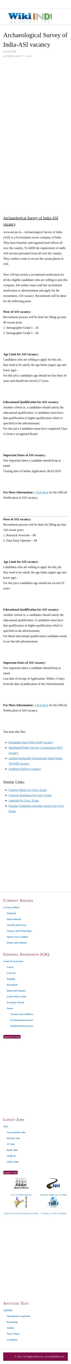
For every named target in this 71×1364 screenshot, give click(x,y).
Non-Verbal (13, 1333)
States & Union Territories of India (21, 1206)
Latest (10, 967)
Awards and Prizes (17, 925)
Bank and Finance (16, 990)
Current (11, 973)
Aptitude (7, 1310)
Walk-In (11, 1155)
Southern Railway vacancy (25, 768)
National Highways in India (53, 1187)
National (11, 913)
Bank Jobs (12, 1150)
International (14, 919)
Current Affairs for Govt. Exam (28, 790)
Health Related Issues (21, 1025)
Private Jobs (13, 1138)
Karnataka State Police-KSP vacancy (31, 742)
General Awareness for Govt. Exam (30, 795)
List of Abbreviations (21, 1187)
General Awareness (13, 961)
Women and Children (21, 1014)
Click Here (41, 492)
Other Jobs (13, 1161)
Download (12, 984)
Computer (12, 1339)
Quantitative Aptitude (18, 1316)
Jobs (5, 1126)
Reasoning (12, 1322)
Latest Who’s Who (16, 996)
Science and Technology (19, 930)
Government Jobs (16, 1132)
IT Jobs (11, 1144)
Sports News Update (17, 936)
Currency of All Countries (53, 1206)
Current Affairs (11, 907)
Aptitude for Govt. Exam (24, 800)
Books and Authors (17, 942)
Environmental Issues (21, 1020)
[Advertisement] (35, 99)
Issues (10, 1008)
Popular (11, 978)
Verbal (10, 1327)
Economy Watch (15, 1002)
